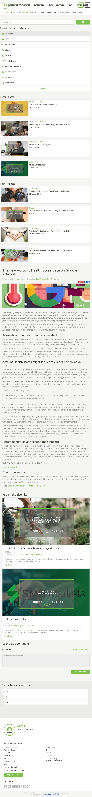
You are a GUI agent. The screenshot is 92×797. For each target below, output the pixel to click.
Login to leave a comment (79, 649)
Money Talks (30, 625)
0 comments (20, 279)
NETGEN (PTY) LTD (52, 795)
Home (7, 13)
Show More (45, 88)
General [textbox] (7, 702)
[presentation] (21, 709)
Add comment (80, 671)
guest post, (28, 485)
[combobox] (46, 702)
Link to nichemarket (11, 767)
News (15, 13)
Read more (9, 565)
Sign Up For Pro (13, 775)
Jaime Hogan (18, 625)
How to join (8, 764)
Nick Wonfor (40, 279)
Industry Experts (27, 13)
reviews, (37, 485)
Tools (43, 485)
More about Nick (9, 467)
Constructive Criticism (34, 554)
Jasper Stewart (19, 554)
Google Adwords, (15, 485)
